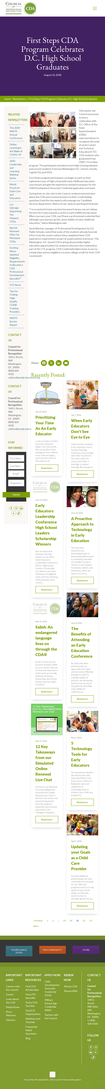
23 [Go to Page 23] (90, 920)
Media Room (13, 1007)
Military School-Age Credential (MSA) (51, 1005)
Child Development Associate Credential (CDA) (52, 988)
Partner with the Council (51, 1016)
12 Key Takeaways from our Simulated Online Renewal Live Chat (45, 763)
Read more (46, 468)
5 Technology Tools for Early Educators (81, 754)
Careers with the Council (13, 988)
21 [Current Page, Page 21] (77, 920)
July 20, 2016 (40, 412)
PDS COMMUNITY (52, 950)
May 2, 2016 (76, 737)
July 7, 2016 (76, 415)
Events (10, 994)
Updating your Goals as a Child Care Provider (80, 857)
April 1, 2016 (76, 841)
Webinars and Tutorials (32, 1020)
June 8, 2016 (76, 623)
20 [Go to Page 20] (71, 920)
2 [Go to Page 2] (53, 920)
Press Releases (11, 1013)
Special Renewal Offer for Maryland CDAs (15, 234)
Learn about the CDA (12, 1001)
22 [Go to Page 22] (84, 920)
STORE (86, 950)
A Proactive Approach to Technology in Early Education (82, 529)
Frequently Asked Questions (31, 1030)
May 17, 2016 (41, 741)
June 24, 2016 (77, 513)
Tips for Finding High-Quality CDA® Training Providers (15, 301)
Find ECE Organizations (32, 1012)
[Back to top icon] (52, 1074)
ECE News (15, 284)
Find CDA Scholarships (32, 988)
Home (7, 98)
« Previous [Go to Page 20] (38, 920)
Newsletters (19, 98)
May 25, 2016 (41, 621)
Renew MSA (70, 990)
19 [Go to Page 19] (64, 920)
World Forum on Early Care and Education (15, 191)
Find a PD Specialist (30, 996)
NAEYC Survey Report (14, 321)
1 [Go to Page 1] (47, 920)
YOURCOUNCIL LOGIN (19, 951)
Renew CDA (70, 986)
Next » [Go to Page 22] (36, 926)
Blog (27, 1038)
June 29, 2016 (41, 500)
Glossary (10, 1019)
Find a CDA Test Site (31, 1004)
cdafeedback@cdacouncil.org (24, 377)
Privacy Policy (29, 1080)
